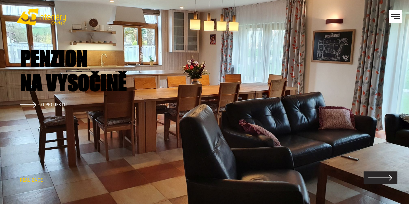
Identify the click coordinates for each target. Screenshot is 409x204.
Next (395, 102)
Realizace (31, 180)
